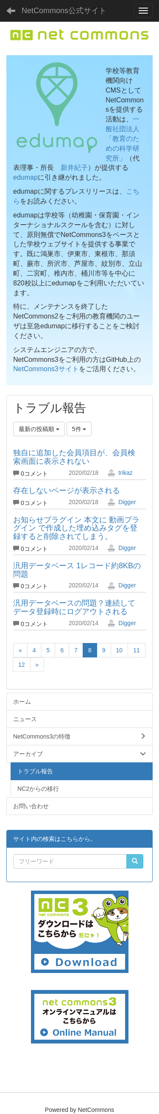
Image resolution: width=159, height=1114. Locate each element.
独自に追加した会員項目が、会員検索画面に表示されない (74, 456)
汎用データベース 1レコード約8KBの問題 (77, 569)
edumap (25, 177)
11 (136, 650)
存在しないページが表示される (66, 490)
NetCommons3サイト (46, 368)
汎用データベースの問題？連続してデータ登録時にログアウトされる (74, 607)
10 (119, 650)
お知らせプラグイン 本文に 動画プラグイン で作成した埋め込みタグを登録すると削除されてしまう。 (76, 528)
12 (21, 664)
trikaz (119, 472)
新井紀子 (74, 167)
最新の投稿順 (39, 429)
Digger (121, 502)
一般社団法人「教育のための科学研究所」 (122, 138)
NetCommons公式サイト (64, 10)
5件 (79, 429)
